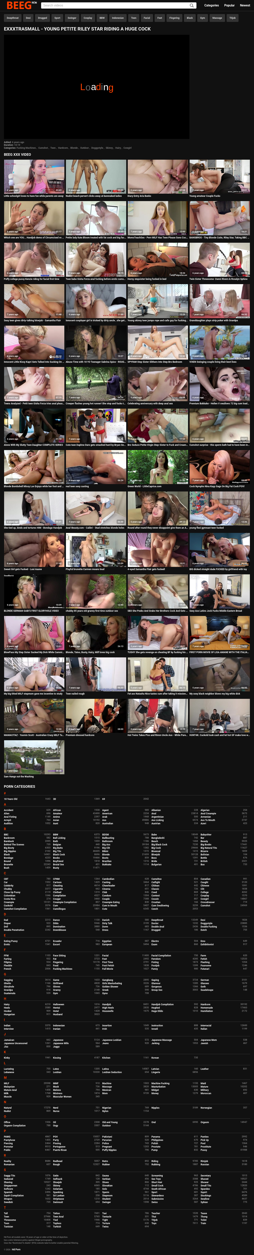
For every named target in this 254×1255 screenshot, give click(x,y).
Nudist (7, 1111)
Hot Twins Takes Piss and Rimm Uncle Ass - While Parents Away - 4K (158, 735)
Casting (106, 882)
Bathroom (107, 841)
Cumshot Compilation (15, 909)
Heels (7, 1007)
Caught (204, 882)
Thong (204, 1216)
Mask (56, 1086)
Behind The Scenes (14, 844)
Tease (204, 1213)
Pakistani (107, 1136)
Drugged (42, 18)
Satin (56, 1175)
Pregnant (107, 1146)
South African (158, 1189)
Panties (205, 1136)
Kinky (7, 1057)
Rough (56, 1164)
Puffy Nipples (109, 1150)
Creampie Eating (111, 902)
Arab (104, 816)
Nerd (55, 1107)
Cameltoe (156, 879)
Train (203, 1223)
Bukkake (106, 864)
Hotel (56, 1011)
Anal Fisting (10, 816)
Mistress (57, 1093)
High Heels (108, 1007)
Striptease (58, 1199)
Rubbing (155, 1164)
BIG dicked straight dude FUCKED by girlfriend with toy (218, 569)
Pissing (57, 1143)
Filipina (8, 962)
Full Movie (107, 969)
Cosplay (88, 18)
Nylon (105, 1111)
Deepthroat (13, 18)
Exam (154, 944)
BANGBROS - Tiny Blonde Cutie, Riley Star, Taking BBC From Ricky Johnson (219, 237)
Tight (105, 1220)
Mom (105, 1093)
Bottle (204, 858)
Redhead (57, 1161)
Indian (7, 1025)
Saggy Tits (9, 1175)
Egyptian (107, 941)
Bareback (9, 841)
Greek (105, 990)
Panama (155, 1136)
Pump (154, 1150)
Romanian (9, 1164)
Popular (229, 5)
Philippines (157, 1140)
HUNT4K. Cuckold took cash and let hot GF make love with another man (219, 735)
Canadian (206, 879)
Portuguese (59, 1146)
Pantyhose (9, 1140)
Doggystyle (97, 148)
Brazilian (107, 861)
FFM (6, 955)
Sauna (105, 1175)
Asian (56, 820)
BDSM (105, 834)
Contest (155, 895)
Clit (202, 889)
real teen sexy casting (77, 486)
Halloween (58, 1004)
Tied (55, 1220)
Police (105, 1143)
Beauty (204, 841)
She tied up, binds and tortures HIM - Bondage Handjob (33, 527)
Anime (56, 816)
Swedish (8, 1202)
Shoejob (57, 1182)
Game (56, 980)
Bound (7, 861)
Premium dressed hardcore (80, 735)
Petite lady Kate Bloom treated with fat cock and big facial (96, 237)
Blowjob (155, 854)
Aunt (55, 823)
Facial (147, 18)
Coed (154, 892)
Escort (56, 944)
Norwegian (206, 1107)
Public (7, 1150)
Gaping (155, 980)
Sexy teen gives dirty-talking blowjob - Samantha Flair (32, 320)
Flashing (205, 962)
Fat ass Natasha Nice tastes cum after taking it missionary (158, 693)
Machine (106, 1083)
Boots (105, 858)
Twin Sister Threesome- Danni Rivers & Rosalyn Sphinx (218, 279)
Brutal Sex (58, 864)
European (107, 944)
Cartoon (57, 882)
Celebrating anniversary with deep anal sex (150, 403)
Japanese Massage (161, 1040)
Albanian (156, 810)
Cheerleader (108, 885)
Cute (104, 909)
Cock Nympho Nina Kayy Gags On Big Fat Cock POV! (217, 486)
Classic (155, 889)
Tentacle (107, 1216)
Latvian (155, 1069)
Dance (56, 920)
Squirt (204, 1192)
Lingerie (155, 1072)
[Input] (118, 5)
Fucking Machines (26, 148)
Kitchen (106, 1057)
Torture (106, 1223)
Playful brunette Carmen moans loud (85, 569)
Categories (211, 5)
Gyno (105, 993)
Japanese (58, 1040)
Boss (154, 858)
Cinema (106, 889)
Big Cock (156, 848)
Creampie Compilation (65, 902)
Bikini (105, 851)
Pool (203, 1143)
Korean (155, 1057)
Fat (54, 959)
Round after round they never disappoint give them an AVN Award (158, 527)
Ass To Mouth (208, 820)
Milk (6, 1093)
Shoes (105, 1182)
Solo (104, 1189)
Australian (107, 823)
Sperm (105, 1192)
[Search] (192, 6)
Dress (105, 930)
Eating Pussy (11, 941)
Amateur (57, 813)
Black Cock (59, 854)
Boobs (56, 858)
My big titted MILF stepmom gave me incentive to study (33, 693)
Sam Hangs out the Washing (19, 776)
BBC (6, 834)
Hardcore (63, 148)
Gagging (8, 980)
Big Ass (106, 844)
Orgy (55, 1125)
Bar (202, 838)
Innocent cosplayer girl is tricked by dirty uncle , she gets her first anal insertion (96, 320)
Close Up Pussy (12, 892)
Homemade (207, 1007)
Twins (105, 1226)
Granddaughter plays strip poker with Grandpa (213, 320)
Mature (204, 1086)
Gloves (56, 986)
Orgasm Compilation (15, 1125)
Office (7, 1122)
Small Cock (157, 1185)
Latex (56, 1069)
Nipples (155, 1107)
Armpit (7, 820)
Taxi (104, 1213)
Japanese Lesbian (111, 1040)
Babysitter (206, 834)
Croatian (155, 902)
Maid (203, 1083)
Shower (205, 1182)
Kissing (57, 1057)
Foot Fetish (108, 965)
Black (190, 18)
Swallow (205, 1199)
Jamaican (9, 1040)
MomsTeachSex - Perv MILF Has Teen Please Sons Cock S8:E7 (158, 237)
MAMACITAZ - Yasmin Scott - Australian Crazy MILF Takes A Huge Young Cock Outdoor (34, 735)
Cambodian (108, 879)
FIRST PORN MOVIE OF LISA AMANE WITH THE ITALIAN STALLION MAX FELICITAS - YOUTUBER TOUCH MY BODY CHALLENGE (219, 652)
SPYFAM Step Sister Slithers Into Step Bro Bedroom (155, 362)
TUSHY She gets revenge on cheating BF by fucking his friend (158, 652)
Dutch (204, 930)
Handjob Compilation (162, 1004)
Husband (57, 1014)
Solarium (57, 1189)
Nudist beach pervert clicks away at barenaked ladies (94, 196)
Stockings (206, 1195)
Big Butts (58, 848)
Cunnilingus (59, 909)
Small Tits (206, 1185)
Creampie (9, 902)
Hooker (8, 1011)
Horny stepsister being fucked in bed (147, 279)
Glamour (155, 983)
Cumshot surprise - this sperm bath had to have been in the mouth (219, 445)
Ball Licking (59, 838)
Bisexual (155, 851)
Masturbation (158, 1086)
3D (54, 799)
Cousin (155, 899)
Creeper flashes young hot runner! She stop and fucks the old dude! (96, 403)
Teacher (155, 1213)
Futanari (205, 969)
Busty (56, 868)
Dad (6, 920)
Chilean (155, 885)
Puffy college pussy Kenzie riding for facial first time (31, 279)
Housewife (107, 1011)
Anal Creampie (208, 813)
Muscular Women (62, 1096)
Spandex (205, 1189)
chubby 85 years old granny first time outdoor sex (92, 611)
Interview (9, 1029)
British (204, 861)
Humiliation (207, 1011)
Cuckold (8, 905)
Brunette (8, 864)
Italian (204, 1029)
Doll (6, 926)
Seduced (8, 1179)
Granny (56, 990)
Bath (55, 841)
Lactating (9, 1069)
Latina (105, 1069)
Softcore (8, 1189)
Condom (106, 895)
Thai (153, 1216)
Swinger (72, 18)
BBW (102, 18)
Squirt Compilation (14, 1195)
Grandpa (8, 990)
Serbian (106, 1179)
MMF (56, 1083)
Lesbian (57, 1072)
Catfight (155, 882)
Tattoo (56, 1213)
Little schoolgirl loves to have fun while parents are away (33, 196)
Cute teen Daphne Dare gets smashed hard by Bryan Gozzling (96, 445)
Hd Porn (16, 1249)
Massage (217, 18)
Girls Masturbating (112, 983)
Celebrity (8, 885)
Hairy (118, 148)
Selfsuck (57, 1179)
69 (103, 799)
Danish (106, 920)
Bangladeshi (158, 838)
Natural (8, 1107)
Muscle (8, 1096)
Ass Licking (157, 820)
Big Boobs (206, 844)
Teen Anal (58, 1216)
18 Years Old (10, 799)
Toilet (203, 1220)
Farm (203, 955)
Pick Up (205, 1140)
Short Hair (156, 1182)
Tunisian (8, 1226)
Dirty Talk (107, 923)
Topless (57, 1223)
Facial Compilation (161, 955)
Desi (28, 18)
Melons (57, 1090)
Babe (154, 834)
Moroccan (206, 1093)
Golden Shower (110, 986)
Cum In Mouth (109, 905)
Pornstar (8, 1146)
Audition (8, 823)
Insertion (107, 1025)
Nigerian (106, 1107)
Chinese (205, 885)
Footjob (155, 965)
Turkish (57, 1226)
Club (104, 892)
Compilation (59, 895)
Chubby (8, 889)
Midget (155, 1090)
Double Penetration (14, 930)
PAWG (7, 1136)
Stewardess (157, 1195)
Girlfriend (58, 983)
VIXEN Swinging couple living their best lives (213, 362)
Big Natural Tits (209, 848)
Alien (6, 813)
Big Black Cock (159, 844)
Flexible (8, 965)
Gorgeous (156, 986)
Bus (203, 864)
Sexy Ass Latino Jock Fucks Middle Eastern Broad (215, 611)
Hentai (56, 1007)
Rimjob (204, 1161)
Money (155, 1093)
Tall (6, 1213)
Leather (205, 1069)
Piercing (8, 1143)
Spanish (8, 1192)
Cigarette (58, 889)
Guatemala (9, 993)
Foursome (206, 965)
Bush (6, 868)
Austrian (155, 823)
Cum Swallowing (160, 905)
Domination (59, 926)
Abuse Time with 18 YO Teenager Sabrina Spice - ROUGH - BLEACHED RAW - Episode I (96, 362)
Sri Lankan (58, 1195)
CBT (6, 879)
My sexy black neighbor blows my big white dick (214, 693)
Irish (104, 1029)
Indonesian (118, 18)
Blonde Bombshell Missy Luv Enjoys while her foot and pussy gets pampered (34, 486)
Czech (154, 909)
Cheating (57, 885)
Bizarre (204, 851)
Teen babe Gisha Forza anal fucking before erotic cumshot (96, 279)
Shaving (8, 1182)
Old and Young (110, 1122)
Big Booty (9, 848)
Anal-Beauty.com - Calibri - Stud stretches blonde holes (95, 527)
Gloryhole (9, 986)
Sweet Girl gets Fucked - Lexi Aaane (23, 569)
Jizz (6, 1046)
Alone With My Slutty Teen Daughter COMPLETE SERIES (33, 445)
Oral (153, 1122)
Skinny (109, 148)
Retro (105, 1161)
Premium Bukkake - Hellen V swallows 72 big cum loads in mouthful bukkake (219, 403)
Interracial (206, 1025)
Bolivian (205, 854)
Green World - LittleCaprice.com (144, 486)
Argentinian (157, 816)
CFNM (56, 879)
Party (56, 1140)
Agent (105, 810)
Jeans (105, 1043)
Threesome (10, 1220)
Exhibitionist (207, 944)
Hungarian (9, 1014)
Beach (154, 841)
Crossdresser (208, 902)
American (107, 813)
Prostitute (206, 1146)
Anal (153, 813)
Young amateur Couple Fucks (204, 196)
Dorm (105, 926)
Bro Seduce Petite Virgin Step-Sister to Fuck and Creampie (158, 445)
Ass (104, 820)
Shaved (204, 1179)
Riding (154, 1161)
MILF (6, 1083)
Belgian (57, 844)
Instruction (157, 1025)
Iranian (56, 1029)
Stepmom (107, 1195)
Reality (7, 1161)
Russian (205, 1164)
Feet (160, 18)
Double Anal (157, 926)
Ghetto (7, 983)
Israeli (154, 1029)
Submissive (157, 1199)
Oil (54, 1122)
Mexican (106, 1090)
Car (6, 882)
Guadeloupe (207, 990)
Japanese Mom (209, 1040)
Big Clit (106, 848)
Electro (155, 941)
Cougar (57, 899)
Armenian (206, 816)
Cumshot (43, 148)
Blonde (74, 148)
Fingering (174, 18)
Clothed (57, 892)
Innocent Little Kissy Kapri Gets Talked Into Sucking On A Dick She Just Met (34, 362)
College (205, 892)
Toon (6, 1223)
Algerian (205, 810)
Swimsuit (58, 1202)
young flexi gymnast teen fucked (206, 527)
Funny (154, 969)
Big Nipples (10, 851)
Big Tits (57, 851)
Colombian (9, 895)
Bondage (8, 858)
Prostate (155, 1146)
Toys (153, 1223)
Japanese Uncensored (15, 1043)
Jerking (155, 1043)
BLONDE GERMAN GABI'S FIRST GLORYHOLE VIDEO (31, 611)
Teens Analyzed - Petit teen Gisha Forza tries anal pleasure (34, 403)
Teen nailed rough (75, 693)
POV (55, 1136)
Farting (7, 959)
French (7, 969)
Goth (203, 986)
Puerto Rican (60, 1150)
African (57, 810)
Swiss (154, 1202)
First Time (107, 962)
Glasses (205, 983)
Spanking (58, 1192)
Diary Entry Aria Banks (139, 196)
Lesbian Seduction (112, 1072)
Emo (203, 941)
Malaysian (9, 1086)
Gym (202, 18)
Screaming (157, 1175)
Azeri (203, 823)
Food (55, 965)
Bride (154, 861)
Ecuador (57, 941)
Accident (8, 810)
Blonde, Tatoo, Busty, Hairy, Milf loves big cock (90, 652)
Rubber (106, 1164)
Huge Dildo (157, 1011)
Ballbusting (108, 838)
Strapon (8, 1199)
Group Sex (156, 990)
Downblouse (59, 930)
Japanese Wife (60, 1043)
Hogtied (155, 1007)
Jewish (204, 1043)
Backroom (9, 838)
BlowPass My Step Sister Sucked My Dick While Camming (34, 652)
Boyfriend (58, 861)
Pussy (204, 1150)
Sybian (204, 1202)
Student (106, 1199)
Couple (106, 899)
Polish (154, 1143)
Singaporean (10, 1185)
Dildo (56, 923)
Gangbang (107, 980)
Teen (133, 18)
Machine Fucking (160, 1083)
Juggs (56, 1046)
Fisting (155, 962)
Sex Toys (156, 1179)
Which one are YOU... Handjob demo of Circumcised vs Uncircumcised (34, 237)
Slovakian (107, 1185)
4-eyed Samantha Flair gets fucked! (146, 569)
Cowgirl (127, 148)
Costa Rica (9, 899)
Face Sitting (59, 955)
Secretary (206, 1175)
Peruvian (107, 1140)
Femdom (156, 959)
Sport (57, 18)
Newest (245, 5)
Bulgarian (156, 864)
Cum (55, 905)
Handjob (106, 1004)
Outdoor (84, 148)
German (205, 980)
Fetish (204, 959)
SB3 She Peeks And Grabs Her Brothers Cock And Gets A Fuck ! (158, 611)
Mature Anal (10, 1090)
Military (205, 1090)
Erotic (7, 944)
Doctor (155, 923)
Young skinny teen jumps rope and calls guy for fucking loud (158, 320)
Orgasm (205, 1122)
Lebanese (9, 1072)
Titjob (233, 18)
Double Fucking (209, 926)
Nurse (56, 1111)
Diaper (7, 923)
